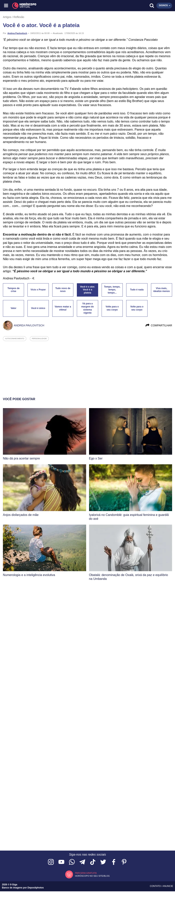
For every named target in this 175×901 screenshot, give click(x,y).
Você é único (38, 308)
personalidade (39, 338)
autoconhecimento (14, 338)
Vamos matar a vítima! (63, 308)
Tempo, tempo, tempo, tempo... (112, 289)
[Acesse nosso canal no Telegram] (82, 862)
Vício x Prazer (38, 289)
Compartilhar (158, 325)
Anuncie (168, 886)
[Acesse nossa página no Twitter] (103, 862)
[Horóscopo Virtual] (47, 5)
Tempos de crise (13, 290)
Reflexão (19, 17)
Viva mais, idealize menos (161, 290)
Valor (13, 308)
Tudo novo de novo (62, 290)
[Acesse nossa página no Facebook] (113, 862)
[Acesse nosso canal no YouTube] (61, 862)
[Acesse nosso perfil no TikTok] (92, 862)
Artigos (7, 17)
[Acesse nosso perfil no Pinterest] (124, 862)
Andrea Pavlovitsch (17, 33)
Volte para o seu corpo (112, 308)
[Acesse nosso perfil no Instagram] (51, 862)
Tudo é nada (137, 289)
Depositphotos (35, 887)
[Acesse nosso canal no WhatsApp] (72, 862)
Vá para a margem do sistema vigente (87, 308)
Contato (155, 886)
